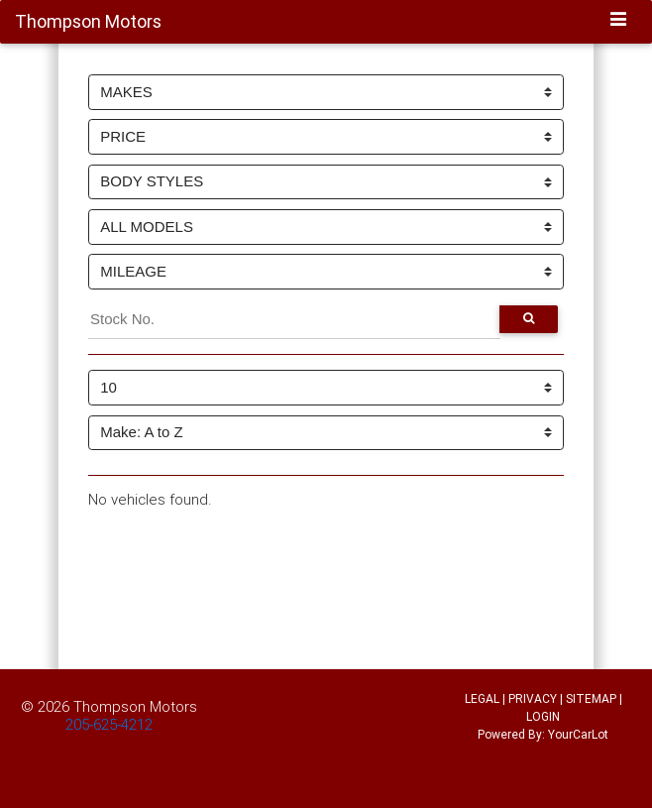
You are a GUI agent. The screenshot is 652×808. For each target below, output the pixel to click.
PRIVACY (532, 698)
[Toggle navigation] (618, 21)
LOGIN (543, 716)
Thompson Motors (135, 706)
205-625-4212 (109, 724)
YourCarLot (578, 734)
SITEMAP (591, 698)
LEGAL (482, 698)
